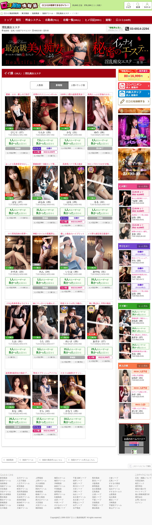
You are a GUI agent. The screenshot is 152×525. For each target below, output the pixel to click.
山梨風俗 (112, 494)
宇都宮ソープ (97, 505)
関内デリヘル (41, 489)
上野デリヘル (41, 481)
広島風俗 (95, 492)
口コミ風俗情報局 (78, 518)
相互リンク (139, 483)
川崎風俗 (112, 502)
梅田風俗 (39, 508)
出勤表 (52, 20)
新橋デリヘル (5, 505)
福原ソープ (77, 483)
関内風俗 (39, 486)
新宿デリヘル (5, 481)
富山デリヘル (114, 508)
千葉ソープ (96, 500)
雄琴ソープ (77, 481)
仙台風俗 (112, 497)
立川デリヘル (22, 478)
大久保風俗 (40, 483)
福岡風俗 (58, 492)
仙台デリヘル (114, 489)
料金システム (33, 20)
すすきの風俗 (114, 483)
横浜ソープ (113, 500)
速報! (108, 20)
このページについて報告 (140, 466)
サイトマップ (140, 492)
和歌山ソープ (78, 502)
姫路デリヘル (59, 486)
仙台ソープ (77, 494)
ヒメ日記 (93, 20)
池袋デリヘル (27, 460)
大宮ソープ (77, 489)
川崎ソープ (77, 492)
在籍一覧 (72, 20)
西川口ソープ (78, 486)
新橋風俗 (3, 502)
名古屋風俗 (96, 489)
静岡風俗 (95, 486)
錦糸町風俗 (21, 500)
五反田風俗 (21, 494)
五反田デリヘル (23, 497)
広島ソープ (113, 481)
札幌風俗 (58, 497)
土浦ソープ (96, 494)
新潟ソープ (96, 481)
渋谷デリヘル (5, 492)
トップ (8, 20)
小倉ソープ (113, 478)
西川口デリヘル (42, 500)
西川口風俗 (40, 497)
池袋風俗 (10, 460)
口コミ (123, 20)
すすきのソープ (60, 505)
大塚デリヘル (22, 508)
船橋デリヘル (41, 494)
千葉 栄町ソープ (79, 478)
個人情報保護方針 (142, 494)
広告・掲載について (143, 478)
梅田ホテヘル (59, 478)
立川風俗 (3, 508)
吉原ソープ (58, 500)
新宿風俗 (3, 478)
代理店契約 (139, 481)
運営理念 (138, 486)
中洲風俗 (58, 489)
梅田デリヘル (59, 481)
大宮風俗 (39, 502)
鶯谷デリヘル (5, 500)
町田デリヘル (22, 489)
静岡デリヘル (59, 494)
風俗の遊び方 (140, 489)
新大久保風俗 (5, 494)
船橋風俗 (39, 492)
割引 (18, 20)
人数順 (40, 85)
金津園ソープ (59, 508)
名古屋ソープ (78, 500)
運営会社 (138, 497)
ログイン (138, 502)
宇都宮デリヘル (115, 505)
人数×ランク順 (78, 85)
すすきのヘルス (115, 492)
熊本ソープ (113, 486)
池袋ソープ (96, 497)
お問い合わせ (140, 500)
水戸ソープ (77, 505)
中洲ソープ (58, 502)
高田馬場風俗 (22, 492)
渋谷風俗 (3, 489)
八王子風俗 (21, 481)
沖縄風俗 (58, 483)
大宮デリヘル (41, 505)
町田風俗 (20, 486)
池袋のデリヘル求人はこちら (83, 460)
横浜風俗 (95, 508)
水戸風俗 (76, 508)
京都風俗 (95, 502)
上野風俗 (39, 478)
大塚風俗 (20, 505)
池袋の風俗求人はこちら (52, 460)
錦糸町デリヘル (23, 502)
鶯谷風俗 (3, 497)
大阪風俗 (95, 483)
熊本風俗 (95, 478)
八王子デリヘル (23, 483)
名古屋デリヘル (79, 497)
